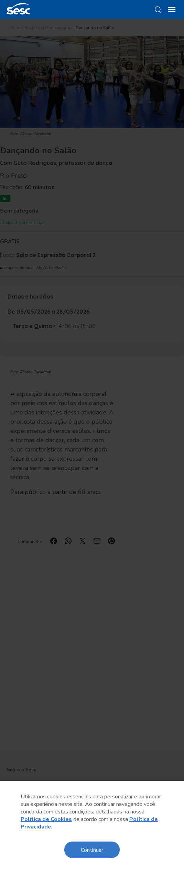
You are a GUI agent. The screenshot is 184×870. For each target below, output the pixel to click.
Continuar (92, 849)
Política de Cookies (46, 819)
